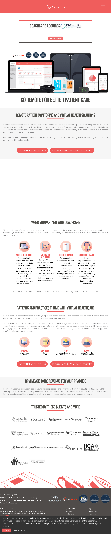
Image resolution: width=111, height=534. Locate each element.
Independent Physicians (32, 150)
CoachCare (55, 6)
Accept (6, 530)
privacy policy (4, 515)
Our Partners (70, 514)
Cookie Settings (19, 530)
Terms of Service (93, 512)
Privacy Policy (92, 514)
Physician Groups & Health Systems (72, 150)
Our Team (69, 512)
